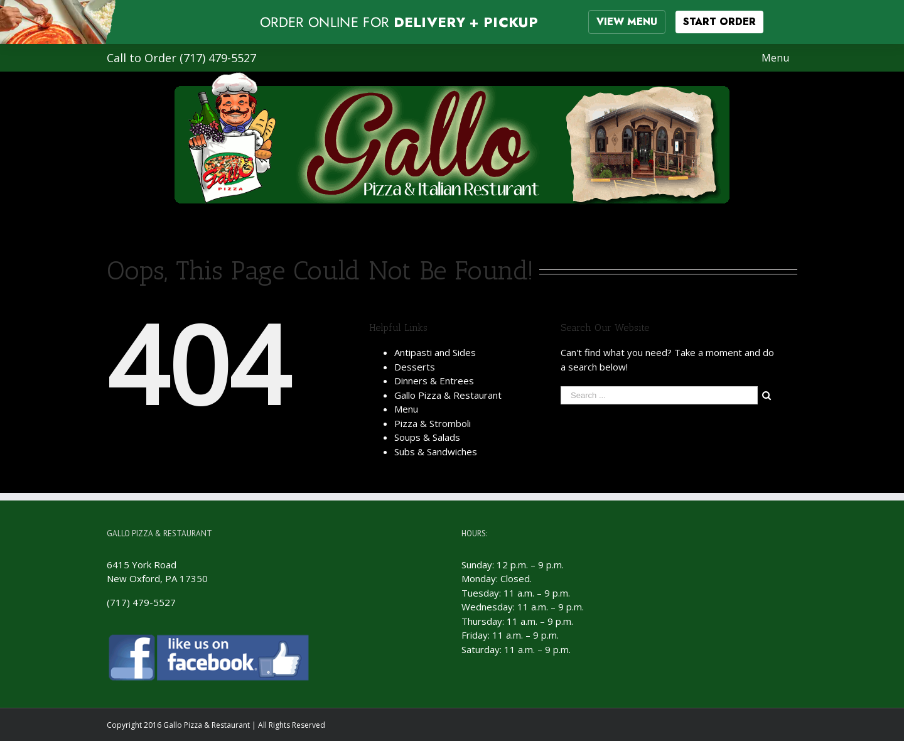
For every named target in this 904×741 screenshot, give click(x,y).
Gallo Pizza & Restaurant (448, 395)
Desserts (414, 366)
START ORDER (719, 21)
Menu (406, 409)
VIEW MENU (626, 21)
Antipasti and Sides (435, 352)
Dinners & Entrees (434, 380)
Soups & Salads (427, 437)
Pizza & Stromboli (432, 423)
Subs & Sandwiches (435, 451)
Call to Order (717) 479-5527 (181, 57)
